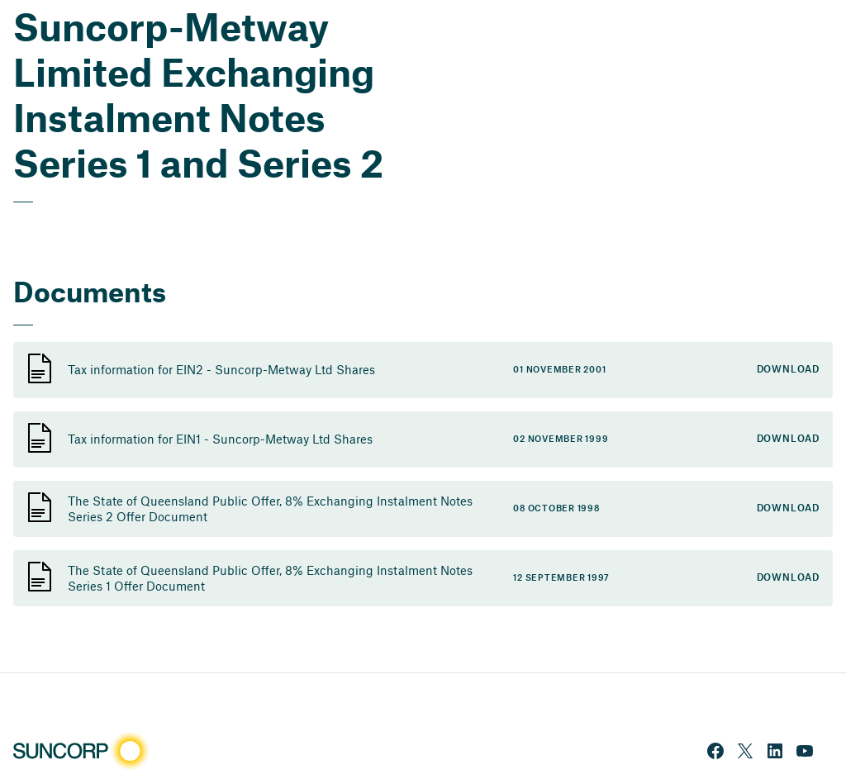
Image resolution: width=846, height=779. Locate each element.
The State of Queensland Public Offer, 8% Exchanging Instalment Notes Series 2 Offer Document (270, 508)
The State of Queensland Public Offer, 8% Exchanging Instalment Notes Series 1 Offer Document (270, 578)
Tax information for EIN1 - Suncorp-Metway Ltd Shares (220, 438)
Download (788, 369)
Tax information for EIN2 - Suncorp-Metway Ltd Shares (221, 369)
